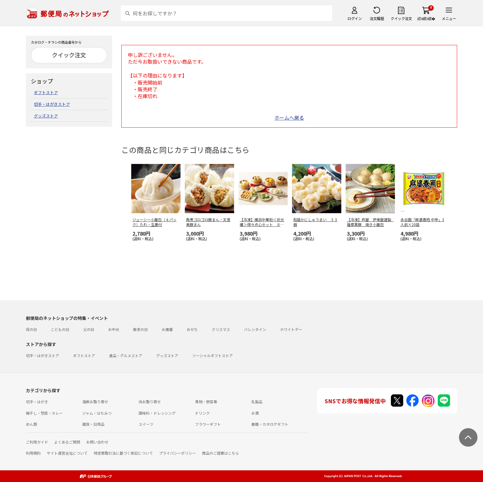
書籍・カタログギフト (269, 424)
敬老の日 (140, 329)
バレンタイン (255, 329)
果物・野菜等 (206, 401)
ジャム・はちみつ (97, 413)
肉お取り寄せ (150, 401)
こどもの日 (60, 329)
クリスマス (221, 329)
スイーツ (146, 424)
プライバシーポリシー (177, 453)
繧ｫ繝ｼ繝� (426, 18)
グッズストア (46, 116)
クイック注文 (401, 18)
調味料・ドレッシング (157, 413)
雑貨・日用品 (93, 424)
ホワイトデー (291, 329)
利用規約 (33, 453)
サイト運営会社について (67, 453)
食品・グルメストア (125, 355)
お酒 (255, 413)
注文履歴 (377, 18)
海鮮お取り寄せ (95, 401)
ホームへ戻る (289, 117)
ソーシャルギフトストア (212, 355)
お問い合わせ (97, 441)
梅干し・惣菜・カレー (44, 413)
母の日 (31, 329)
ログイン (354, 18)
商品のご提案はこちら (220, 453)
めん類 (31, 424)
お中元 (113, 329)
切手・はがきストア (52, 104)
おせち (192, 329)
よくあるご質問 (67, 441)
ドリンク (202, 413)
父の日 (88, 329)
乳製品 (256, 401)
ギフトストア (46, 92)
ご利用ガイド (37, 441)
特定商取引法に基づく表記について (123, 453)
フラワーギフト (208, 424)
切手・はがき (37, 401)
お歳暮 (167, 329)
